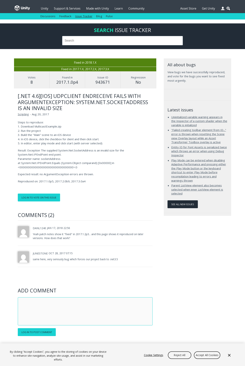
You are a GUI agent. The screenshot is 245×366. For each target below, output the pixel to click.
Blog (99, 16)
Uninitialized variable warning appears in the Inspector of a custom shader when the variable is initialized (199, 121)
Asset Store (188, 8)
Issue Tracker (83, 16)
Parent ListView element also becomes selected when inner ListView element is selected (197, 189)
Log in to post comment (37, 332)
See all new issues (182, 204)
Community (136, 8)
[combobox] (123, 40)
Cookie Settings (153, 355)
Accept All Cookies (207, 355)
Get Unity (208, 8)
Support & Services (67, 8)
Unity (44, 8)
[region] (122, 354)
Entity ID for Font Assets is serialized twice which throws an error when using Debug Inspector (199, 151)
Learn (119, 8)
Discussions (47, 16)
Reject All (179, 355)
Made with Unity (97, 8)
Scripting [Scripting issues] (23, 114)
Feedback (65, 16)
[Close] (229, 355)
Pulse (109, 16)
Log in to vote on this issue (39, 197)
